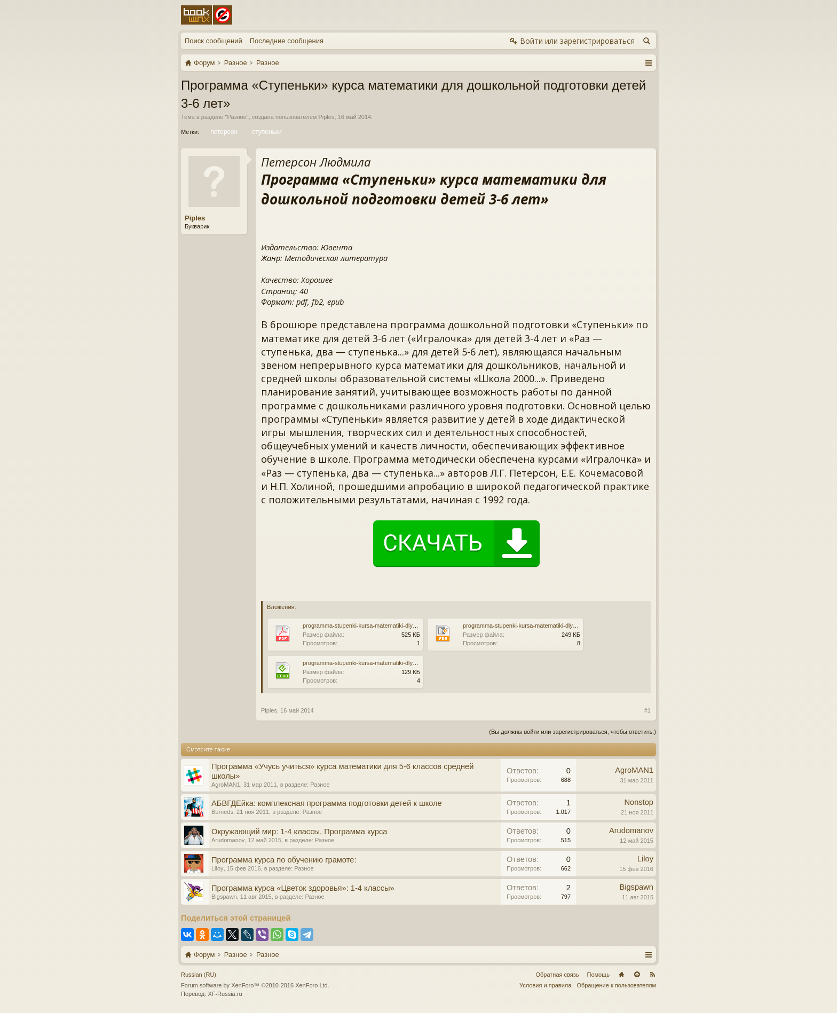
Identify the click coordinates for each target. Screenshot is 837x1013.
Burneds (222, 812)
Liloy (217, 868)
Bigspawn (224, 896)
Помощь (598, 974)
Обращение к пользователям (616, 985)
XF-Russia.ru (225, 994)
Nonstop (638, 802)
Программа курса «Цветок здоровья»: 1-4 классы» (302, 888)
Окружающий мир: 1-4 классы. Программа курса (299, 831)
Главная (621, 974)
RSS (652, 974)
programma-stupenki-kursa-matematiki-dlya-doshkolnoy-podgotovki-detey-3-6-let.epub (415, 663)
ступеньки (266, 132)
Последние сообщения (286, 41)
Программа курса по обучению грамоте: (283, 860)
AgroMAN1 (225, 784)
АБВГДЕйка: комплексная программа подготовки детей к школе (326, 803)
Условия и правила (545, 985)
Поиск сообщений (213, 41)
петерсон (223, 132)
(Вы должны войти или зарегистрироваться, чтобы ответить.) (572, 732)
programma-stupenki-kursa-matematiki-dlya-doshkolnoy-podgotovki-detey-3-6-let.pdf (413, 625)
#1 (647, 710)
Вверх (637, 974)
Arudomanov (227, 840)
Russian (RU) (198, 974)
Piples (326, 117)
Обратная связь (557, 974)
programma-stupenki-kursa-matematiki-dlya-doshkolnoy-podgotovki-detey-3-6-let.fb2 (573, 625)
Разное (236, 117)
